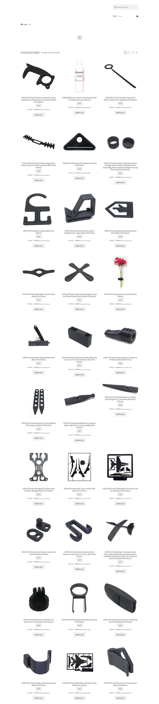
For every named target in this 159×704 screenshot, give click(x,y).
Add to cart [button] (39, 115)
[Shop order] (30, 52)
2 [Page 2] (129, 53)
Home (25, 24)
